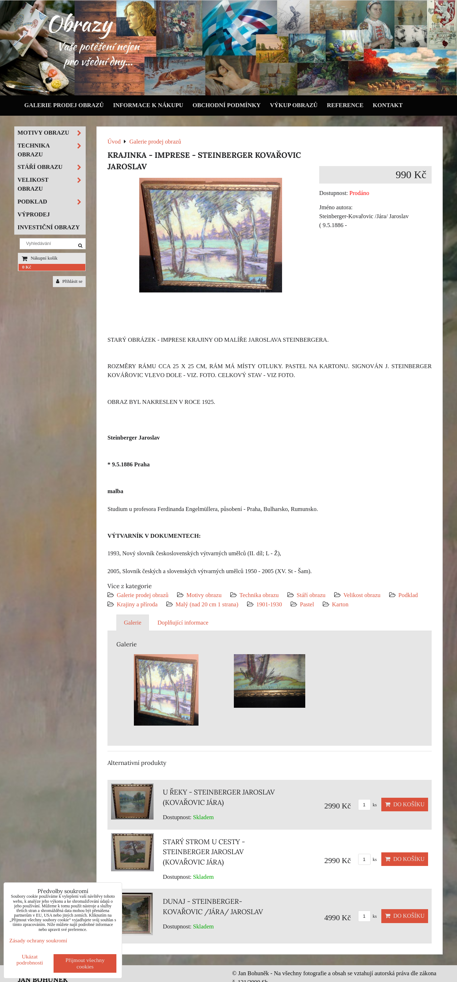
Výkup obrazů (293, 105)
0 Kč (26, 267)
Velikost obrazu (362, 595)
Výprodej (33, 214)
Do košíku (405, 804)
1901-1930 (269, 604)
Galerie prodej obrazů (64, 105)
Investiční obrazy (48, 227)
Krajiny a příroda (137, 604)
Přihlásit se (69, 281)
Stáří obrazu (311, 595)
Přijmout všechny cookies (85, 963)
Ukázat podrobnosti (29, 959)
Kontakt (388, 105)
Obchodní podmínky (226, 105)
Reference (345, 105)
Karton (340, 604)
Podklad (408, 595)
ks (367, 804)
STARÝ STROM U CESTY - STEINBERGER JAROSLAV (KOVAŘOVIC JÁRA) (204, 852)
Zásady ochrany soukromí (38, 940)
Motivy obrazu (203, 595)
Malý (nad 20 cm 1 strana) (207, 604)
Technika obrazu (259, 595)
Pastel (307, 604)
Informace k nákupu (148, 105)
